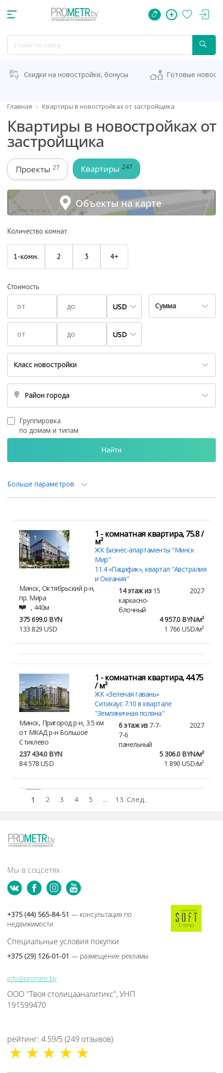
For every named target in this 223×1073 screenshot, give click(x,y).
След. (134, 799)
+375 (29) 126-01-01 (77, 955)
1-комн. (26, 256)
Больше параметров (40, 483)
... (105, 799)
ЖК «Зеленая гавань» (127, 694)
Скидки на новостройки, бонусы (76, 74)
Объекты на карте (118, 203)
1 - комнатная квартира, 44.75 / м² (149, 681)
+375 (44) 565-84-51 (69, 919)
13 (119, 799)
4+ (115, 256)
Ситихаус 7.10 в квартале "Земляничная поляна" (133, 708)
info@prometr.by (31, 978)
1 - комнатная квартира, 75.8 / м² (149, 538)
